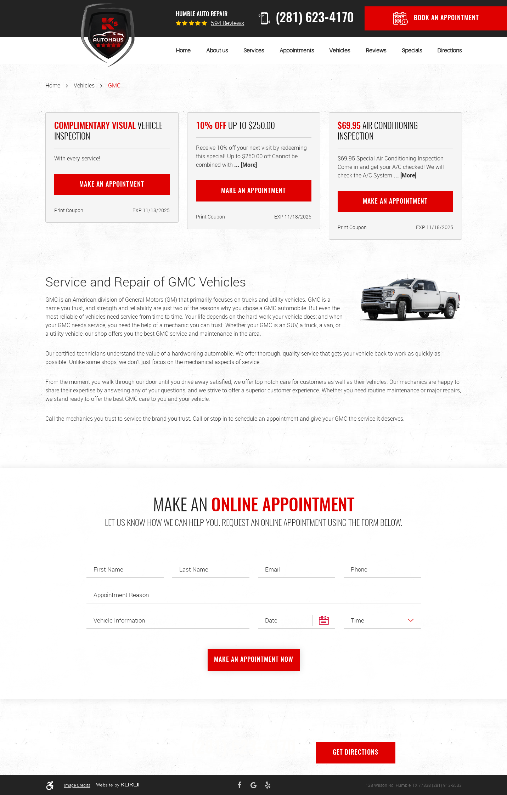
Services (253, 50)
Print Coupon (68, 210)
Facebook (239, 785)
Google (253, 785)
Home (183, 50)
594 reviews (227, 23)
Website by (117, 785)
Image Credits (77, 785)
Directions (449, 50)
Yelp (267, 785)
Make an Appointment (111, 185)
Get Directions (355, 753)
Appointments (297, 50)
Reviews (376, 50)
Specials (412, 50)
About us (217, 50)
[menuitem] (183, 50)
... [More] (245, 165)
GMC (114, 85)
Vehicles (339, 50)
